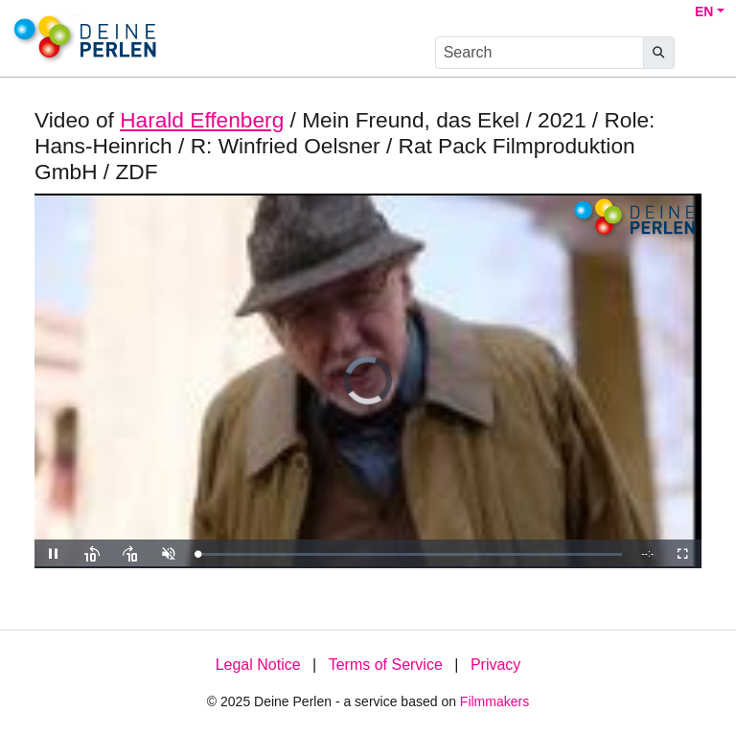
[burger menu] (703, 53)
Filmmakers (494, 701)
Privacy (495, 664)
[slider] (409, 554)
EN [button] (704, 11)
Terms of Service (386, 664)
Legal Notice (258, 664)
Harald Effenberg (202, 119)
